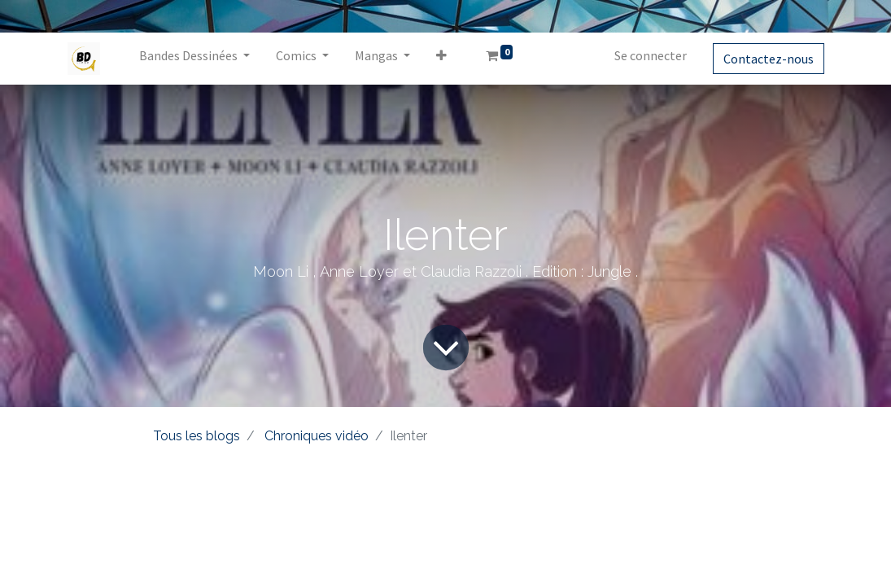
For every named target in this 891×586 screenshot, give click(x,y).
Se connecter (650, 55)
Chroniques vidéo (316, 436)
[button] (441, 59)
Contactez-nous (768, 58)
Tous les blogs (196, 436)
